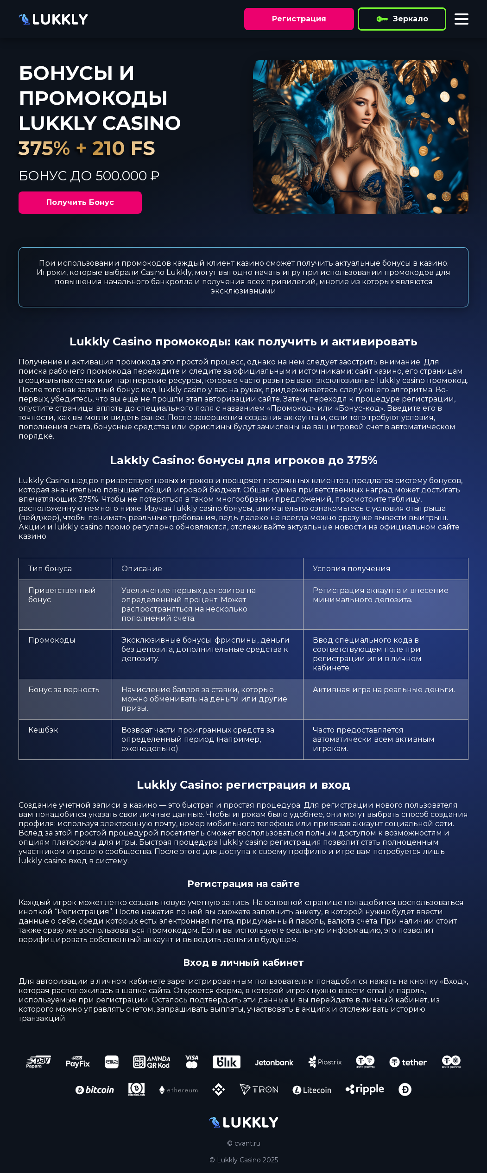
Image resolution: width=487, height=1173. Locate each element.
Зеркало (402, 19)
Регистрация (299, 18)
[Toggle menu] (461, 19)
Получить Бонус (80, 202)
